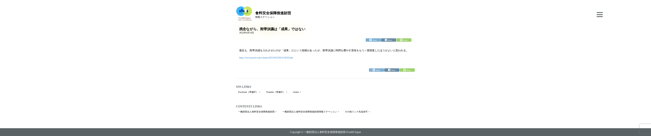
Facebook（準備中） (248, 92)
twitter (296, 92)
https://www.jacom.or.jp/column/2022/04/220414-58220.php (266, 57)
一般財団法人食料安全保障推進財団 (256, 112)
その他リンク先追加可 (356, 112)
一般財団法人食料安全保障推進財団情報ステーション (309, 112)
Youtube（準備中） (275, 92)
